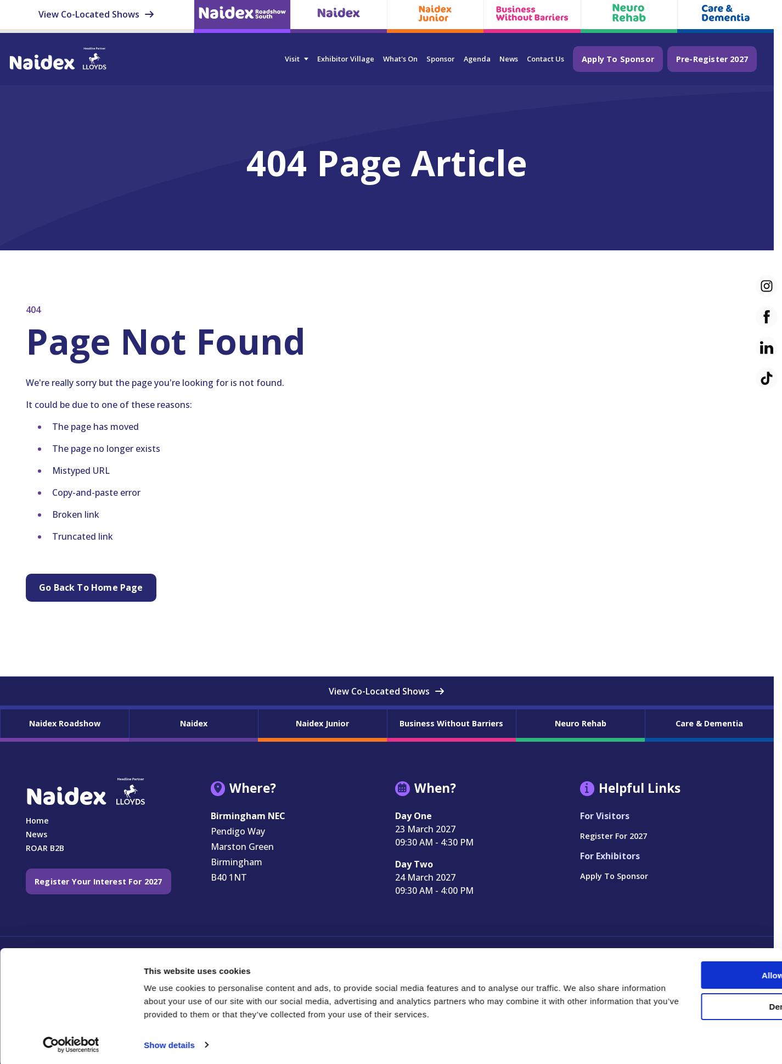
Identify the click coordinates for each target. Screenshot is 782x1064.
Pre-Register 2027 (712, 59)
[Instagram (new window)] (767, 286)
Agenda (477, 59)
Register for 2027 (613, 836)
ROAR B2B (45, 848)
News (508, 59)
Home (37, 820)
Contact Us (545, 59)
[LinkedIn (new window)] (767, 348)
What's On (400, 59)
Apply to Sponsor (618, 59)
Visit (292, 59)
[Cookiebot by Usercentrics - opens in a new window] (71, 1042)
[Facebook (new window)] (767, 317)
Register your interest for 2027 (98, 881)
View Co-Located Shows (96, 14)
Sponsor (440, 59)
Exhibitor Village (345, 59)
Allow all (690, 959)
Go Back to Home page (91, 587)
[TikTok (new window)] (767, 378)
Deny (690, 990)
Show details (169, 1042)
